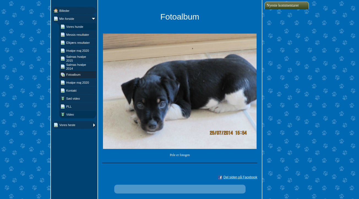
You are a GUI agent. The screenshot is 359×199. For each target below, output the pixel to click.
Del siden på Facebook (240, 177)
